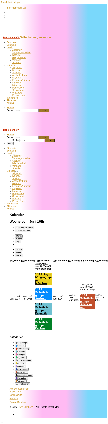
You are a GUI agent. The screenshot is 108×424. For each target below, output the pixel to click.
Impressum (15, 391)
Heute (18, 252)
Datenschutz (16, 395)
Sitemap (14, 398)
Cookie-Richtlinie (18, 402)
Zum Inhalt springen (11, 2)
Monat (18, 236)
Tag (17, 242)
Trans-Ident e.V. (25, 407)
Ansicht (19, 389)
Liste (23, 231)
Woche (19, 239)
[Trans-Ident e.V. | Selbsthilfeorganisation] (18, 34)
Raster (24, 228)
